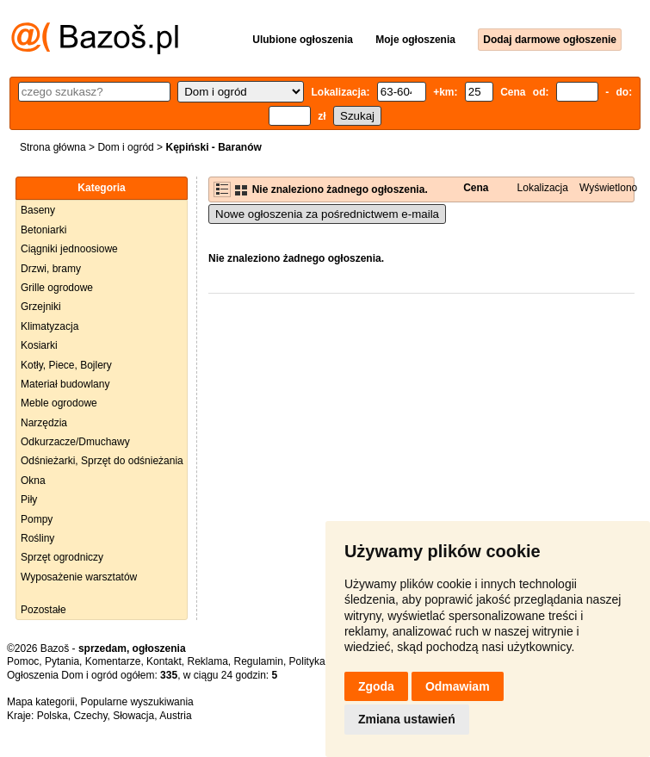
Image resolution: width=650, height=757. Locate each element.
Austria (175, 716)
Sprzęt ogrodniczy (62, 557)
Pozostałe (43, 610)
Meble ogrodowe (59, 403)
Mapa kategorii (41, 702)
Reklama (207, 661)
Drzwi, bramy (51, 269)
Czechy (90, 716)
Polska (52, 716)
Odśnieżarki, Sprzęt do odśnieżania (102, 461)
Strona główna (53, 147)
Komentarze (113, 661)
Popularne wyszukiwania (136, 702)
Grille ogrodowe (57, 288)
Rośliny (37, 538)
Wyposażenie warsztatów (79, 577)
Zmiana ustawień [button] (406, 719)
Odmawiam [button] (457, 686)
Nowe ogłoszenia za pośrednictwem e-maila (327, 214)
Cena (475, 188)
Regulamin (258, 661)
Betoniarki (43, 230)
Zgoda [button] (376, 686)
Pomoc (23, 661)
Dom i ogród (125, 147)
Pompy (37, 519)
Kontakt (164, 661)
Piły (29, 499)
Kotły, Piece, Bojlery (66, 365)
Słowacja (133, 716)
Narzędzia (44, 423)
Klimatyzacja (49, 326)
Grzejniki (41, 307)
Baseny (38, 210)
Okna (33, 481)
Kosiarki (39, 345)
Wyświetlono (608, 188)
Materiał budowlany (65, 384)
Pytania (62, 661)
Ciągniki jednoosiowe (69, 249)
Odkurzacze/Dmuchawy (75, 442)
